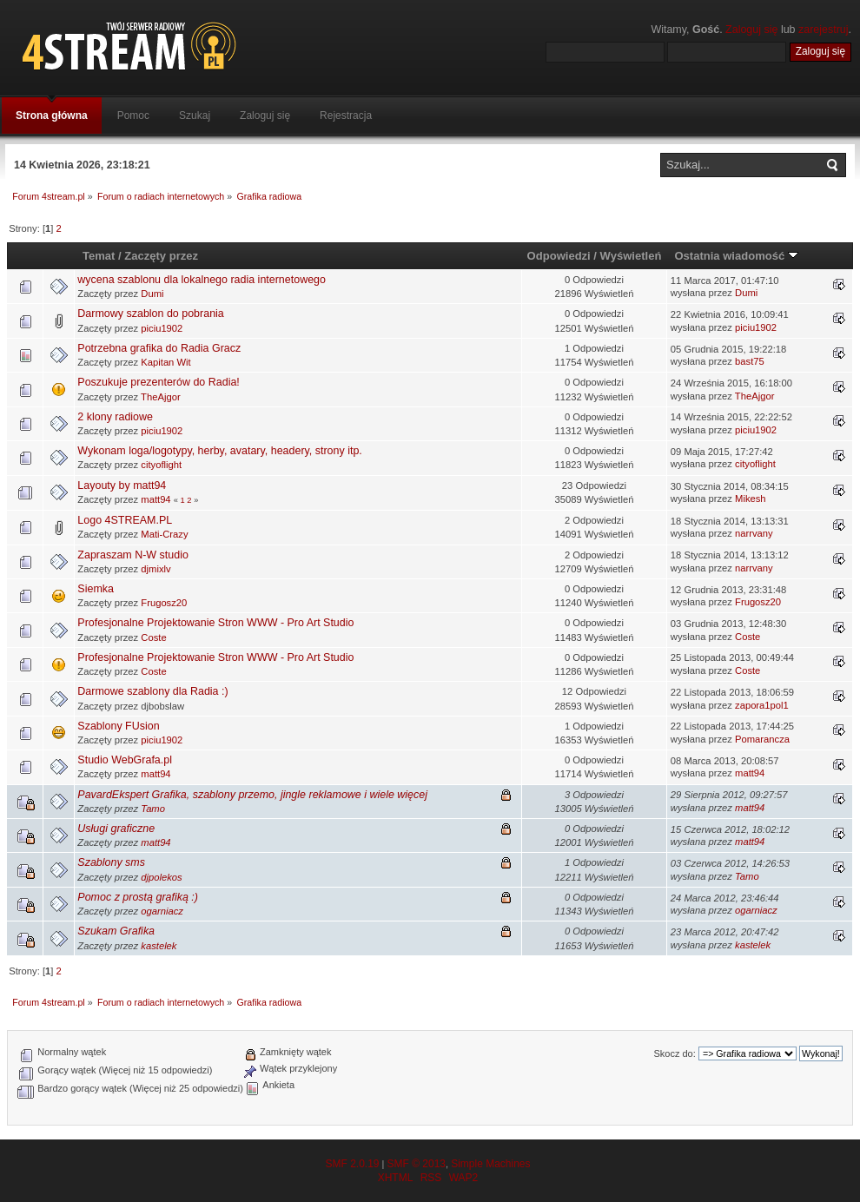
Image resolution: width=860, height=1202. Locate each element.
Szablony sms (111, 862)
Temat (99, 255)
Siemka (95, 589)
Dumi (152, 293)
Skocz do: (674, 1053)
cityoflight (161, 464)
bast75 (749, 361)
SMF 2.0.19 (352, 1164)
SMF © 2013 (416, 1164)
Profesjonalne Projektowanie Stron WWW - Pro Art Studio (215, 623)
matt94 (155, 499)
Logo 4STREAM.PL (124, 520)
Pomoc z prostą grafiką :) (137, 897)
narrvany (754, 533)
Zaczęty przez (161, 255)
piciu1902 (161, 328)
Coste (153, 637)
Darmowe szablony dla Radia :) (152, 691)
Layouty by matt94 (121, 485)
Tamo (153, 808)
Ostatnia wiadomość (735, 255)
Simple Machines (490, 1164)
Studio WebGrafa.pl (124, 760)
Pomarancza (762, 739)
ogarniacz (162, 911)
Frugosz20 (164, 603)
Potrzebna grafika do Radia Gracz (159, 348)
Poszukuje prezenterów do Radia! (158, 382)
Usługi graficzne (116, 828)
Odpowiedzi (559, 255)
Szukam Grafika (116, 931)
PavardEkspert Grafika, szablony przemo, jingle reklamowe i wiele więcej (252, 795)
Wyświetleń (631, 255)
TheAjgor (161, 397)
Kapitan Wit (165, 362)
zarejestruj (823, 29)
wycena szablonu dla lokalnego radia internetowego (201, 280)
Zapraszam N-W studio (133, 555)
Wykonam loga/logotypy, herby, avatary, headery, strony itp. (219, 451)
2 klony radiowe (115, 417)
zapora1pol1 (762, 705)
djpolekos (161, 877)
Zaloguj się (751, 29)
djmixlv (155, 569)
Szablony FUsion (118, 726)
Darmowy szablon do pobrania (150, 313)
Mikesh (750, 498)
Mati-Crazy (164, 534)
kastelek (158, 946)
